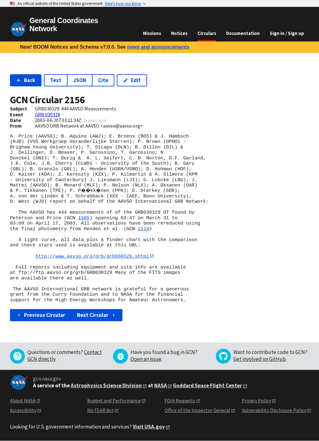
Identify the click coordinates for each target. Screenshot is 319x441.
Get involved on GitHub (259, 359)
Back (25, 80)
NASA (160, 385)
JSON (79, 80)
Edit (132, 80)
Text (55, 80)
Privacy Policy (256, 401)
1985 (83, 218)
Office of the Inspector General (197, 410)
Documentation (243, 33)
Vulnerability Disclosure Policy (274, 410)
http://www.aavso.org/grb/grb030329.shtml (92, 256)
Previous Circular (40, 315)
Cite (103, 80)
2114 (143, 229)
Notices (179, 33)
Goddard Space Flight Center (207, 385)
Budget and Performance (114, 401)
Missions (152, 33)
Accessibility (23, 410)
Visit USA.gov (149, 427)
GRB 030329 (47, 114)
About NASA (23, 401)
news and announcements (158, 47)
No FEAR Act (100, 410)
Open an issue (146, 359)
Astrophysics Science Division (106, 385)
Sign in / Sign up (287, 33)
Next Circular (96, 315)
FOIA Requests (179, 401)
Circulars (207, 33)
